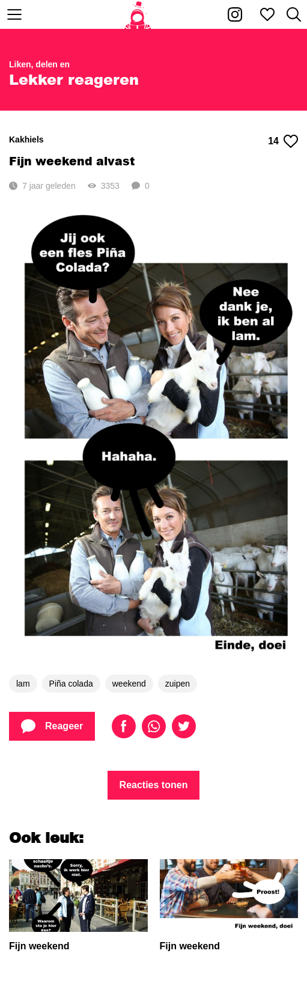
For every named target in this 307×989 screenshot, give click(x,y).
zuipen (177, 683)
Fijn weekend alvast (72, 161)
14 (283, 141)
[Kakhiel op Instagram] (235, 14)
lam (23, 683)
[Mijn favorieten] (267, 14)
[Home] (138, 14)
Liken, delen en (39, 64)
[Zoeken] (294, 14)
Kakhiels (26, 139)
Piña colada (71, 683)
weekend (129, 683)
